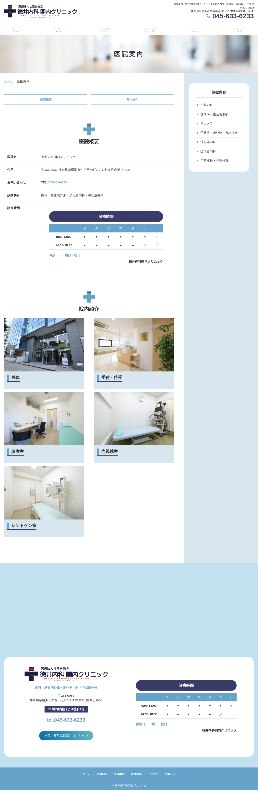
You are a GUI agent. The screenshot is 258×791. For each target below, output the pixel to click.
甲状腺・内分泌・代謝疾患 (219, 133)
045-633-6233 (57, 182)
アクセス (194, 29)
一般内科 (206, 105)
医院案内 (104, 29)
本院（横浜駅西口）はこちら (64, 736)
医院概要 (46, 99)
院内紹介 (132, 99)
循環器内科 (208, 152)
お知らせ (240, 29)
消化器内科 (208, 142)
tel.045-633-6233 (66, 720)
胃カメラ (206, 124)
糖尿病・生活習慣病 (214, 114)
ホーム (16, 29)
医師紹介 (59, 29)
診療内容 (149, 29)
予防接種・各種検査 (214, 161)
